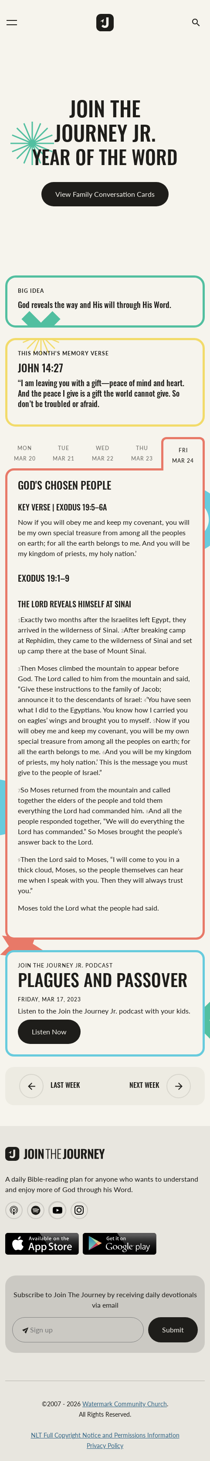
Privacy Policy (105, 1445)
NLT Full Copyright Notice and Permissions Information (105, 1435)
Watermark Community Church (124, 1403)
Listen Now (49, 1032)
